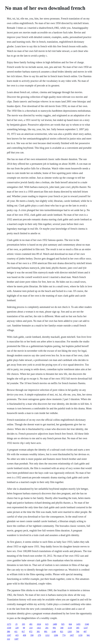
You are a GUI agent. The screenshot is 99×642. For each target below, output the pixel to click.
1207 (9, 635)
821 (61, 631)
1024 (39, 624)
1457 (72, 635)
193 (23, 624)
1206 (56, 635)
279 (39, 635)
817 (23, 631)
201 (46, 628)
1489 (55, 624)
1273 (9, 624)
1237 (86, 628)
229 (16, 628)
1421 (39, 628)
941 (88, 635)
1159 (80, 635)
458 (24, 635)
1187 (16, 639)
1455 (78, 624)
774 (63, 635)
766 (77, 631)
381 (38, 631)
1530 (9, 628)
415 (16, 635)
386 (8, 631)
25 (16, 624)
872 (30, 631)
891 (45, 631)
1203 (70, 631)
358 (31, 635)
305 (77, 628)
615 (46, 624)
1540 (87, 624)
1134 (70, 628)
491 (30, 624)
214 (30, 628)
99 (24, 628)
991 (54, 628)
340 (61, 628)
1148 (54, 631)
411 (15, 631)
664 (70, 624)
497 (85, 631)
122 (8, 639)
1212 (47, 635)
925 (62, 624)
